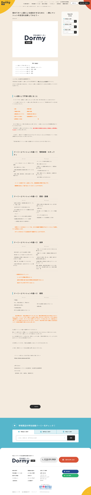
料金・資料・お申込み (84, 3)
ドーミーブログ (51, 1)
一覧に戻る (36, 406)
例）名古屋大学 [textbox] (67, 21)
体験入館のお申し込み (44, 476)
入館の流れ (59, 3)
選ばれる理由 (44, 3)
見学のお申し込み (43, 478)
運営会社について (15, 491)
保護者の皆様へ (66, 3)
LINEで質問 (67, 475)
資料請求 (67, 471)
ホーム (13, 6)
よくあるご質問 (40, 1)
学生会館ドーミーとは (36, 3)
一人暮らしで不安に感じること (23, 65)
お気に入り (74, 3)
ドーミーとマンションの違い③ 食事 (24, 71)
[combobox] (68, 21)
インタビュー (52, 3)
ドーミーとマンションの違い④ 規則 (24, 73)
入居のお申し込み (68, 460)
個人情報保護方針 (25, 491)
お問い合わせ (43, 473)
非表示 (36, 63)
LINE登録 (57, 1)
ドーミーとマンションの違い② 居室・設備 (26, 69)
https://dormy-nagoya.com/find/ (22, 358)
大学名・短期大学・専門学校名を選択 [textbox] (27, 438)
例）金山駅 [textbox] (66, 32)
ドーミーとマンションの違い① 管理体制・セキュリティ (29, 67)
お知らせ (45, 1)
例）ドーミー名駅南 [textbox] (68, 26)
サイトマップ (34, 491)
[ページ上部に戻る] (86, 490)
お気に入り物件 (43, 470)
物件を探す (26, 3)
